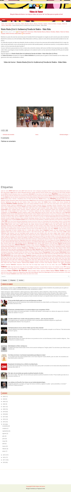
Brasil (31, 200)
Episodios (37, 218)
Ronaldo (68, 256)
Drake (31, 215)
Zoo (27, 273)
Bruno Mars (14, 202)
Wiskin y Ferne (64, 272)
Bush (21, 202)
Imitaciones (62, 230)
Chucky (68, 206)
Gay (54, 224)
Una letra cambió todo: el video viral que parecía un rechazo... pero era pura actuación (31, 318)
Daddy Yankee (31, 212)
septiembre (5, 431)
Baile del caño (11, 197)
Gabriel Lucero (12, 224)
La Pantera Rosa (56, 234)
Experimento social (53, 219)
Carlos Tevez (47, 203)
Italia (33, 231)
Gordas (31, 225)
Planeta (10, 250)
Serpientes (43, 259)
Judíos (45, 233)
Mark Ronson (6, 240)
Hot (40, 228)
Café (42, 202)
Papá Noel (68, 246)
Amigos (68, 192)
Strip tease (9, 262)
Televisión (13, 264)
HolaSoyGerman (13, 228)
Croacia (21, 211)
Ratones (46, 253)
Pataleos (49, 247)
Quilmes (16, 253)
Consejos (42, 209)
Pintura (64, 249)
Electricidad (53, 216)
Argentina (55, 194)
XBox (69, 272)
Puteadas (8, 253)
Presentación (67, 250)
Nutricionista (17, 246)
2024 (4, 399)
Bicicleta (34, 198)
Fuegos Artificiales (63, 222)
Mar (43, 238)
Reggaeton (29, 255)
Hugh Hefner (50, 228)
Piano (51, 249)
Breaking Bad (48, 200)
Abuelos (39, 191)
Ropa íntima (15, 258)
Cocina (39, 208)
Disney (51, 213)
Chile (30, 206)
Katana (22, 234)
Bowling (20, 200)
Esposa (9, 219)
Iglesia (33, 230)
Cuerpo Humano (58, 211)
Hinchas (56, 227)
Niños (60, 244)
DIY (54, 213)
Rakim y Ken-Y (24, 253)
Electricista (58, 216)
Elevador (68, 216)
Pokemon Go (47, 250)
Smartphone (31, 261)
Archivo (21, 280)
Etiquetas (12, 280)
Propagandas (46, 252)
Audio (39, 195)
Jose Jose (17, 233)
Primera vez (27, 252)
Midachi (36, 241)
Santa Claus (61, 258)
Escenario (52, 218)
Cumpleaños (4, 212)
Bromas (57, 200)
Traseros (50, 267)
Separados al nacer (27, 259)
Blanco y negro (46, 198)
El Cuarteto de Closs (28, 216)
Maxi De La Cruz (46, 240)
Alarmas (15, 192)
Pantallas (63, 246)
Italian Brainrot (37, 231)
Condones (28, 209)
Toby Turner (58, 264)
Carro (51, 203)
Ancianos (15, 194)
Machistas (64, 237)
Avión (58, 195)
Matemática (34, 240)
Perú (31, 249)
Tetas (27, 264)
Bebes (2, 198)
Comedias (67, 208)
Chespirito (19, 206)
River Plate (29, 256)
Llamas (68, 236)
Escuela (60, 218)
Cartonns (57, 203)
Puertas (68, 252)
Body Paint (67, 198)
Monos (35, 243)
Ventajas (30, 268)
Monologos (31, 243)
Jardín (46, 231)
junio (3, 438)
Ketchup (31, 234)
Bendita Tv (15, 198)
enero (3, 451)
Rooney (2, 258)
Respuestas (8, 256)
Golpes (19, 225)
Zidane (17, 273)
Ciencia (10, 208)
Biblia (30, 198)
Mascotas (22, 240)
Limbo (59, 236)
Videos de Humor (36, 11)
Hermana (27, 227)
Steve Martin (67, 261)
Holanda (6, 228)
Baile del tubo (18, 197)
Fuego (57, 222)
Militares (57, 241)
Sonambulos (46, 261)
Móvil (51, 243)
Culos (64, 211)
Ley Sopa (52, 236)
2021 (31, 191)
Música (36, 23)
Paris (27, 247)
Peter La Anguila (45, 249)
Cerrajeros (34, 205)
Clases (16, 208)
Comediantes (61, 208)
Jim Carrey (53, 231)
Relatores (54, 255)
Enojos (21, 218)
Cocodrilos (43, 208)
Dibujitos (39, 213)
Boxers (27, 200)
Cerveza (39, 205)
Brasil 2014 (11, 23)
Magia (2, 238)
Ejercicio (61, 215)
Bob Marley (59, 198)
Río (22, 256)
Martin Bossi (17, 240)
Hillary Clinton (51, 227)
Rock (46, 256)
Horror (33, 228)
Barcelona (46, 197)
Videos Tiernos (50, 270)
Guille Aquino (59, 225)
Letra (49, 236)
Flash (68, 221)
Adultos (68, 191)
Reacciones (50, 253)
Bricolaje (53, 200)
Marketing (11, 240)
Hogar (2, 228)
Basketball (62, 197)
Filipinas (60, 221)
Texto (30, 264)
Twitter (6, 268)
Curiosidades (13, 212)
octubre (4, 428)
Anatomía (10, 194)
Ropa (5, 258)
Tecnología (67, 262)
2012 (7, 191)
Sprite (51, 261)
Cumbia (68, 211)
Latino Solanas (21, 236)
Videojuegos (61, 268)
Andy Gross (20, 194)
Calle (58, 202)
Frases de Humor (38, 222)
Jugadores (67, 233)
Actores (57, 191)
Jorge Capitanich (10, 233)
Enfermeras (17, 218)
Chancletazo (59, 205)
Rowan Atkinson (22, 258)
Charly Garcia (4, 206)
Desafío (8, 213)
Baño (31, 197)
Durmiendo (46, 215)
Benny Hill (26, 198)
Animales (31, 194)
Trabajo (31, 267)
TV (65, 267)
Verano (38, 268)
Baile (6, 197)
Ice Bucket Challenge (17, 230)
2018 (26, 191)
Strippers (15, 262)
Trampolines (36, 267)
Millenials (61, 241)
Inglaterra (3, 231)
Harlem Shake (9, 227)
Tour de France (26, 267)
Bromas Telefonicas (6, 202)
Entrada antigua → (65, 134)
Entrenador (26, 218)
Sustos (32, 262)
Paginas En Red (41, 488)
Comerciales (4, 209)
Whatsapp (47, 272)
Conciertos (23, 209)
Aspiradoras (30, 195)
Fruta (51, 222)
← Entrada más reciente (7, 134)
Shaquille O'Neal (59, 259)
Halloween (3, 227)
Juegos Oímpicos (61, 233)
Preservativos (10, 252)
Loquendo (12, 237)
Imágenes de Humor (54, 230)
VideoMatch (67, 268)
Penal (7, 249)
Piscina (3, 250)
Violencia (14, 272)
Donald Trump (9, 215)
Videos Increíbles (32, 270)
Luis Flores (48, 237)
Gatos (46, 224)
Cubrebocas (47, 211)
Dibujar (34, 213)
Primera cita (21, 252)
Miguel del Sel (45, 241)
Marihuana (64, 238)
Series (39, 259)
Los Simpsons (37, 237)
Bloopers (53, 198)
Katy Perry (26, 234)
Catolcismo (13, 205)
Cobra (32, 208)
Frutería (54, 222)
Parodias (40, 23)
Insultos (15, 231)
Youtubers (13, 273)
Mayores (52, 240)
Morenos (40, 243)
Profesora (40, 252)
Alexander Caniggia (31, 192)
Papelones (14, 247)
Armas (2, 195)
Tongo (12, 267)
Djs (56, 213)
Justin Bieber (13, 234)
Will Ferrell (53, 272)
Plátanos (14, 250)
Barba (42, 197)
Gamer (17, 224)
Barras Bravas (56, 197)
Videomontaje (4, 270)
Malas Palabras (14, 238)
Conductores (33, 209)
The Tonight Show (36, 264)
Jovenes (32, 233)
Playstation (30, 250)
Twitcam (3, 268)
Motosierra (47, 243)
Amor (6, 194)
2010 (4, 462)
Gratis (44, 225)
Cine (13, 208)
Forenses (15, 222)
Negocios (47, 244)
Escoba (56, 218)
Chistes (44, 206)
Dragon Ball (27, 215)
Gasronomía (42, 224)
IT (30, 231)
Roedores (50, 256)
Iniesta (11, 231)
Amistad (3, 194)
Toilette (8, 267)
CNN (30, 208)
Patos (57, 247)
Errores (43, 218)
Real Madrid (56, 253)
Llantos (2, 237)
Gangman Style (27, 224)
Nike (57, 244)
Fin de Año (64, 221)
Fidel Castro (51, 221)
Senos (16, 259)
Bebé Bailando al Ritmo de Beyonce (17, 346)
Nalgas (33, 244)
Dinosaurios (47, 213)
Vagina (26, 268)
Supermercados (26, 262)
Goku (13, 225)
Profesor (36, 252)
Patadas (45, 247)
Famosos (19, 221)
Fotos (26, 222)
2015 (17, 191)
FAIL (3, 221)
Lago (6, 236)
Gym (69, 225)
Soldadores (37, 261)
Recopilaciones (6, 255)
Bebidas (6, 198)
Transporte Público (43, 267)
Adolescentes (63, 191)
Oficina (29, 246)
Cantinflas (41, 203)
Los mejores (24, 237)
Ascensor (16, 195)
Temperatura (19, 264)
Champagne (49, 205)
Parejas (24, 247)
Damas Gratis (49, 212)
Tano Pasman (48, 262)
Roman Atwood (55, 256)
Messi (4, 241)
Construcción (47, 209)
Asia (20, 195)
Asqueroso (35, 195)
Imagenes (46, 230)
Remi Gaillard (64, 255)
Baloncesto (23, 197)
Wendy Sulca (41, 272)
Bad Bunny (61, 195)
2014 (6, 23)
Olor (32, 246)
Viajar (46, 268)
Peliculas (3, 249)
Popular (5, 280)
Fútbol (22, 23)
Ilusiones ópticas (39, 230)
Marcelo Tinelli (52, 238)
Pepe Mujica (14, 249)
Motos (43, 243)
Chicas (24, 206)
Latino (16, 236)
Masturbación (29, 240)
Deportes (67, 212)
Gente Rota (65, 224)
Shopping (65, 259)
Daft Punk (43, 212)
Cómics (9, 209)
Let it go (45, 236)
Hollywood (19, 228)
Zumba (36, 273)
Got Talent (36, 225)
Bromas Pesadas (65, 200)
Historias (65, 227)
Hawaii (14, 227)
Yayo (2, 273)
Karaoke (18, 234)
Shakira (45, 23)
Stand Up (55, 261)
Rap (40, 253)
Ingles (7, 231)
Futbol (2, 224)
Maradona (46, 238)
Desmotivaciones (19, 213)
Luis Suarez (59, 237)
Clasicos (20, 208)
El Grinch (35, 216)
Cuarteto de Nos (38, 211)
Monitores (25, 243)
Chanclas (54, 205)
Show (69, 259)
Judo (48, 233)
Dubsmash (38, 215)
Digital (42, 213)
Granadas (41, 225)
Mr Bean (55, 243)
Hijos (46, 227)
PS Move (52, 252)
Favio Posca (34, 221)
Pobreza (35, 250)
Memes (62, 240)
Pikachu (54, 249)
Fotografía (23, 222)
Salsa (40, 258)
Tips (50, 264)
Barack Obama (37, 197)
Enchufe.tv (8, 218)
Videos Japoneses (41, 270)
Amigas (64, 192)
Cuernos (52, 211)
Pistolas (6, 250)
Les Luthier (41, 236)
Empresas (3, 218)
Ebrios (57, 215)
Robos (43, 256)
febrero (4, 448)
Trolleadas (57, 267)
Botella (17, 200)
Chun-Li (2, 208)
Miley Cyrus (52, 241)
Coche (35, 208)
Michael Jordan (30, 241)
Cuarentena (31, 211)
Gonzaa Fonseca (25, 225)
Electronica (63, 216)
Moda (16, 243)
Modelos (20, 243)
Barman (50, 197)
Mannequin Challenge (37, 238)
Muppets (10, 244)
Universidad (11, 268)
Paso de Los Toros (38, 247)
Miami (25, 241)
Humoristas (8, 230)
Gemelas (60, 224)
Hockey (68, 227)
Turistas (61, 267)
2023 (4, 401)
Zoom (30, 273)
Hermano (31, 227)
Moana (10, 243)
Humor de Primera (63, 228)
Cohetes (47, 208)
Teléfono (3, 264)
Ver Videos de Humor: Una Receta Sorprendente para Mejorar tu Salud (26, 355)
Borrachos (12, 200)
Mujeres (60, 243)
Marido (60, 238)
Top (14, 267)
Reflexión (20, 255)
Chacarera (44, 205)
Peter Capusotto (36, 249)
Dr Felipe (15, 215)
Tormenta (18, 267)
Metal (11, 241)
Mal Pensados (7, 238)
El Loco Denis (41, 216)
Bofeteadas (3, 200)
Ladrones (63, 234)
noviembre (5, 426)
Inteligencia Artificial (21, 231)
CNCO (27, 208)
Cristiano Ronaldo (12, 211)
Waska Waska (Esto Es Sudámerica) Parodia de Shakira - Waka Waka (26, 29)
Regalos (23, 255)
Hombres (24, 228)
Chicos (27, 206)
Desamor (12, 213)
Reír (46, 255)
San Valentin (55, 258)
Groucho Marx (53, 225)
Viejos (66, 270)
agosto (4, 433)
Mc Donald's (57, 240)
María (57, 238)
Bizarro (41, 198)
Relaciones (49, 255)
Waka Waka (8, 25)
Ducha (42, 215)
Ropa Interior (10, 258)
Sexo (47, 259)
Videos (9, 270)
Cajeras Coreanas (52, 202)
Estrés (33, 219)
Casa (61, 203)
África (2, 192)
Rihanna (19, 256)
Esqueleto (14, 219)
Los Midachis (31, 237)
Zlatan (21, 273)
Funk (69, 222)
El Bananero (66, 215)
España (68, 218)
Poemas (38, 250)
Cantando (36, 203)
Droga (34, 215)
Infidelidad (67, 230)
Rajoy (19, 253)
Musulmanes (28, 244)
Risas (24, 256)
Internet (28, 231)
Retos (12, 256)
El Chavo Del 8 (13, 216)
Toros (21, 267)
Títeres (53, 264)
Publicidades (62, 252)
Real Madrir (61, 253)
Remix (68, 255)
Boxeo (24, 200)
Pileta (58, 249)
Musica (31, 23)
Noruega (64, 244)
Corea (56, 209)
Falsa (11, 221)
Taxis (59, 262)
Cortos (2, 211)
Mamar (30, 238)
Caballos (25, 202)
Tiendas (42, 264)
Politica (60, 250)
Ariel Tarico (67, 194)
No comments (27, 33)
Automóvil (46, 195)
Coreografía (61, 209)
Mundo (68, 243)
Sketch (27, 261)
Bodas (63, 198)
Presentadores (4, 252)
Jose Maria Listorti (24, 233)
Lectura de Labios (28, 236)
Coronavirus (67, 209)
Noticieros (7, 246)
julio (3, 436)
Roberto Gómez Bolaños (37, 256)
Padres (43, 246)
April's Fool (41, 194)
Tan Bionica (42, 262)
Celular (24, 205)
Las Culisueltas (10, 236)
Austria (42, 195)
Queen (12, 253)
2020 (29, 191)
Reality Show (67, 253)
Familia (14, 221)
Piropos (68, 249)
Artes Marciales (10, 195)
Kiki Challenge (41, 234)
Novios (12, 246)
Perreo (24, 249)
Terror (24, 264)
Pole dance (52, 250)
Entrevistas (31, 218)
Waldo (32, 272)
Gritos (48, 225)
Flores (2, 222)
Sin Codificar (21, 261)
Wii (50, 272)
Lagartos (3, 236)
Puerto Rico (3, 253)
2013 (10, 191)
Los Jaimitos (18, 237)
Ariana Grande (61, 194)
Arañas (46, 194)
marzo (4, 446)
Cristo (17, 211)
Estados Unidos (20, 219)
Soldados (42, 261)
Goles (15, 225)
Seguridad (3, 259)
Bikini (37, 198)
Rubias (28, 258)
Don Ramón (3, 215)
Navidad (42, 244)
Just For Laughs (5, 234)
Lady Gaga (67, 234)
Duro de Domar (52, 215)
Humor (56, 228)
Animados (26, 194)
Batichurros (67, 197)
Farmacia (29, 221)
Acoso (53, 191)
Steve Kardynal (61, 261)
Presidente (16, 252)
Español (2, 219)
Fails (5, 221)
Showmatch (4, 261)
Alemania (23, 192)
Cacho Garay (34, 202)
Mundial (27, 23)
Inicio (3, 20)
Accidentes (44, 191)
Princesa (32, 252)
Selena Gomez (9, 259)
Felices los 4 (40, 221)
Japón (43, 231)
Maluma (23, 238)
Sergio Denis (34, 259)
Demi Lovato (62, 212)
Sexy (50, 259)
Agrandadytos (7, 192)
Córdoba (53, 209)
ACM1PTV (50, 191)
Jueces (51, 233)
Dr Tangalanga (21, 215)
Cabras (29, 202)
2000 (2, 191)
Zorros (32, 273)
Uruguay (59, 23)
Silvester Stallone (11, 261)
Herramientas (41, 227)
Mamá (27, 238)
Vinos (7, 272)
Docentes (59, 213)
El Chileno (20, 216)
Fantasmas (24, 221)
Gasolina (37, 224)
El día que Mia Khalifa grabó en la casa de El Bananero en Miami (25, 300)
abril (3, 443)
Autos (50, 195)
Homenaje (29, 228)
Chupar (6, 208)
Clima (24, 208)
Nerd (50, 244)
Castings (9, 205)
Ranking (37, 253)
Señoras (20, 259)
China (33, 206)
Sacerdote (36, 258)
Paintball (47, 246)
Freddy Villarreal (45, 222)
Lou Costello (42, 237)
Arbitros (49, 194)
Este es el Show (28, 219)
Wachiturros (22, 272)
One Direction (36, 246)
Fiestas (56, 221)
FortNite (18, 222)
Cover (6, 211)
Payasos (61, 247)
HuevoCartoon (44, 228)
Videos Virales (59, 270)
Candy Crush (26, 203)
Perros (27, 249)
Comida (14, 209)
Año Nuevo (36, 194)
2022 (4, 404)
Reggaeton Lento (35, 255)
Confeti (37, 209)
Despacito (26, 213)
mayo (3, 441)
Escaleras (48, 218)
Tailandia (36, 262)
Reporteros (3, 256)
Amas (50, 192)
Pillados (61, 249)
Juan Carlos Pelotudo (39, 233)
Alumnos (42, 192)
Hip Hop (60, 227)
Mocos (13, 243)
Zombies (25, 273)
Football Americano (8, 222)
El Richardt (46, 216)
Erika (40, 218)
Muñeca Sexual (4, 244)
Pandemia (58, 246)
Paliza (54, 246)
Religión (59, 255)
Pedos (64, 247)
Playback (21, 250)
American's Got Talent (57, 192)
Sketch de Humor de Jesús (15, 337)
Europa (36, 219)
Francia (32, 222)
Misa (69, 241)
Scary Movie (67, 258)
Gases (32, 224)
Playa (17, 250)
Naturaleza (37, 244)
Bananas (28, 197)
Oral (40, 246)
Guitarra (66, 225)
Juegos (55, 233)
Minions (66, 241)
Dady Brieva (38, 212)
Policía (56, 250)
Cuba (43, 211)
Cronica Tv (25, 211)
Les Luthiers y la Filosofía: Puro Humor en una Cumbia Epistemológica (26, 382)
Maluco (19, 238)
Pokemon (42, 250)
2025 (34, 191)
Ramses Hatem (31, 253)
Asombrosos (24, 195)
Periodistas (20, 249)
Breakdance (41, 200)
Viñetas (10, 272)
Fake (9, 221)
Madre (68, 237)
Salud (45, 258)
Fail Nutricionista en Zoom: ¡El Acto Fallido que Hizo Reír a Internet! (25, 327)
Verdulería (42, 268)
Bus (18, 202)
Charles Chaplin (66, 205)
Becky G (11, 198)
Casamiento (3, 205)
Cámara (61, 202)
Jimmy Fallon (60, 231)
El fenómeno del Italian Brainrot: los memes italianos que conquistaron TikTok (28, 309)
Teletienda (8, 264)
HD (21, 227)
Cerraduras (29, 205)
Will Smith (58, 272)
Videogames (55, 268)
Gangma (21, 224)
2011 (5, 191)
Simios (16, 261)
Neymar (54, 244)
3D (36, 191)
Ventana (34, 268)
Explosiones (60, 219)
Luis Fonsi (53, 237)
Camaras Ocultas (11, 203)
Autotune (54, 195)
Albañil (19, 192)
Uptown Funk (17, 268)
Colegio (51, 208)
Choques (55, 206)
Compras (18, 209)
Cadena (39, 202)
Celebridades (19, 205)
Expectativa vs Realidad (44, 219)
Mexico (17, 241)
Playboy (26, 250)
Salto (43, 258)
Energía (12, 218)
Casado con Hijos (66, 203)
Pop (63, 250)
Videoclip (50, 268)
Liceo (57, 236)
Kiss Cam (50, 234)
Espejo (6, 219)
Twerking (68, 267)
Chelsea (15, 206)
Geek (57, 224)
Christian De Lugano (61, 206)
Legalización (35, 236)
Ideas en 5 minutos (26, 230)
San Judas (49, 258)
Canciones (17, 23)
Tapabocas (55, 262)
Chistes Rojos (50, 206)
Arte (5, 195)
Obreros (25, 246)
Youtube (8, 273)
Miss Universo (4, 243)
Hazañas (18, 227)
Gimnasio (9, 225)
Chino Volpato (39, 206)
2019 (4, 411)
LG (55, 236)
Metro (13, 241)
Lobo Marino (7, 237)
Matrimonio (39, 240)
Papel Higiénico (8, 247)
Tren (53, 267)
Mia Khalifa (21, 241)
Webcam (36, 272)
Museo (13, 244)
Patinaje (53, 247)
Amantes (47, 192)
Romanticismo (62, 256)
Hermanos (35, 227)
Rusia (32, 258)
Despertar (30, 213)
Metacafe (8, 241)
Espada (64, 218)
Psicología (57, 252)
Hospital (37, 228)
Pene (10, 249)
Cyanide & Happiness (22, 212)
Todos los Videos (52, 23)
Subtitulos (19, 262)
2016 (20, 191)
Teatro (62, 262)
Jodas (64, 231)
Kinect (46, 234)
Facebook (65, 219)
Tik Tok (47, 264)
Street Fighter (4, 262)
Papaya (2, 247)
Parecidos (19, 247)
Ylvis (5, 273)
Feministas (46, 221)
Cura (9, 212)
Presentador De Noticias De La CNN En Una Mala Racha (22, 364)
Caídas (46, 202)
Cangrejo (31, 203)
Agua (11, 192)
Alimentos (38, 192)
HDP (23, 227)
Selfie (13, 259)
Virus (18, 272)
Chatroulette (10, 206)
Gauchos (51, 224)
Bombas (8, 200)
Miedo (40, 241)
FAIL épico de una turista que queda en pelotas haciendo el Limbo (25, 373)
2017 (23, 191)
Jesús (49, 231)
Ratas (43, 253)
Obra (22, 246)
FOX (29, 222)
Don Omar (68, 213)
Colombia (55, 208)
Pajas (51, 246)
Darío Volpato (56, 212)
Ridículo (15, 256)
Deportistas (4, 213)
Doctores (63, 213)
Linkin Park (63, 236)
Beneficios (20, 198)
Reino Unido (42, 255)
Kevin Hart (35, 234)
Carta (54, 203)
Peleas (68, 247)
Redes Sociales (14, 255)
